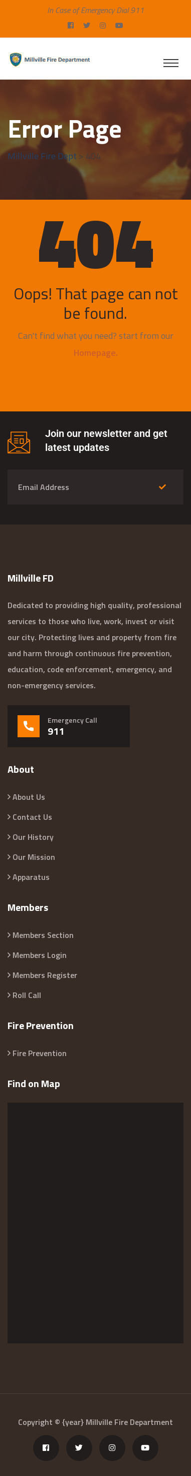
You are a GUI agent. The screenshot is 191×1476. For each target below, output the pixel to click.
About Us (29, 797)
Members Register (45, 975)
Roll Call (27, 995)
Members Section (43, 935)
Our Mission (34, 857)
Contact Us (32, 817)
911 (56, 731)
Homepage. (96, 352)
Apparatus (31, 877)
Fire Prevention (40, 1053)
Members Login (40, 955)
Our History (33, 837)
